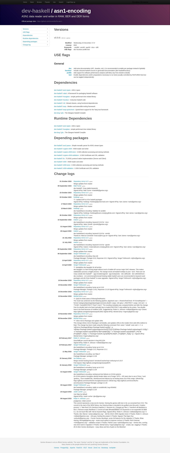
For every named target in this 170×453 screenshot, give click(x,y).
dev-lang (57, 113)
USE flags (35, 32)
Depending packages (35, 41)
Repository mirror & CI (81, 181)
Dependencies (35, 35)
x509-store (66, 165)
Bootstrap (104, 447)
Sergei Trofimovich (80, 253)
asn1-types (66, 90)
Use (54, 2)
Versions (35, 29)
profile (69, 73)
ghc (62, 113)
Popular (47, 2)
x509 (64, 162)
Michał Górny (78, 296)
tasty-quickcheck (68, 109)
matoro (76, 220)
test (70, 75)
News (32, 2)
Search (61, 2)
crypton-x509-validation (71, 155)
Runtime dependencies (35, 38)
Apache (72, 447)
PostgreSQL (64, 447)
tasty (64, 106)
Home (25, 2)
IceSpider (112, 447)
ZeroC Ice (96, 447)
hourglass (66, 96)
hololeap (76, 197)
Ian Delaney (78, 358)
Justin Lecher (78, 392)
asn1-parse (67, 145)
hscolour (68, 70)
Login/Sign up (71, 2)
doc (70, 68)
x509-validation (68, 168)
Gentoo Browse (140, 2)
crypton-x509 (67, 149)
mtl (64, 103)
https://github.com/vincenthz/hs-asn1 (49, 21)
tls (64, 158)
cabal (65, 93)
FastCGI (79, 447)
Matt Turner (77, 186)
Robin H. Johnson (80, 338)
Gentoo (56, 447)
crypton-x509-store (69, 152)
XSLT (85, 447)
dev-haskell (36, 11)
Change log (35, 44)
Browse (39, 2)
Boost (90, 447)
